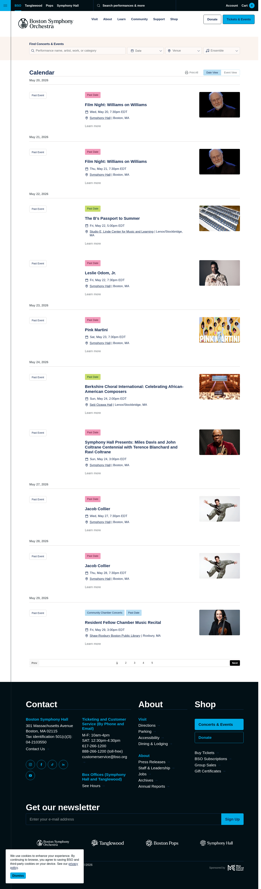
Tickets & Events (239, 19)
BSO (18, 5)
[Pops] (162, 843)
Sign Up (232, 819)
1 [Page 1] (117, 662)
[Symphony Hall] (216, 843)
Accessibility (149, 738)
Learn (121, 19)
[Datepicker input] (145, 50)
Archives (145, 780)
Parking (145, 731)
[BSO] (53, 843)
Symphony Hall (68, 5)
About (107, 19)
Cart (248, 5)
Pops (49, 5)
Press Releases (152, 762)
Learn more (93, 126)
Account (232, 5)
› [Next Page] (235, 663)
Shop (174, 19)
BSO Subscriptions (211, 759)
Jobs (142, 774)
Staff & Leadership (154, 768)
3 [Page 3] (134, 662)
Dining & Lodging (153, 744)
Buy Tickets (204, 753)
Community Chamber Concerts (104, 612)
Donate (212, 19)
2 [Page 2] (126, 662)
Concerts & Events (216, 724)
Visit (94, 19)
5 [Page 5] (152, 662)
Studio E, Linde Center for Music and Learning (122, 231)
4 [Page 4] (143, 662)
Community (139, 19)
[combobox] (183, 50)
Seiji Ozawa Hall (101, 404)
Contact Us (35, 749)
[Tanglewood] (107, 843)
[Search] (132, 5)
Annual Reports (151, 786)
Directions (147, 725)
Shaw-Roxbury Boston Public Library (115, 635)
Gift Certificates (208, 771)
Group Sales (205, 765)
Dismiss (18, 875)
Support (159, 19)
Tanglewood (33, 5)
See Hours (91, 786)
